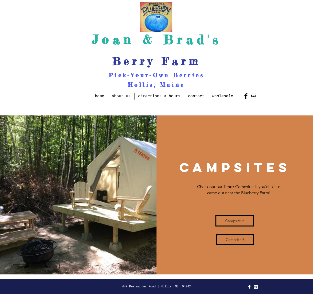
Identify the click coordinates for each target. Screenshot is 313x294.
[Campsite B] (235, 239)
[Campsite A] (234, 220)
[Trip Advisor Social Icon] (253, 96)
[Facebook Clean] (249, 287)
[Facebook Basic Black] (246, 96)
